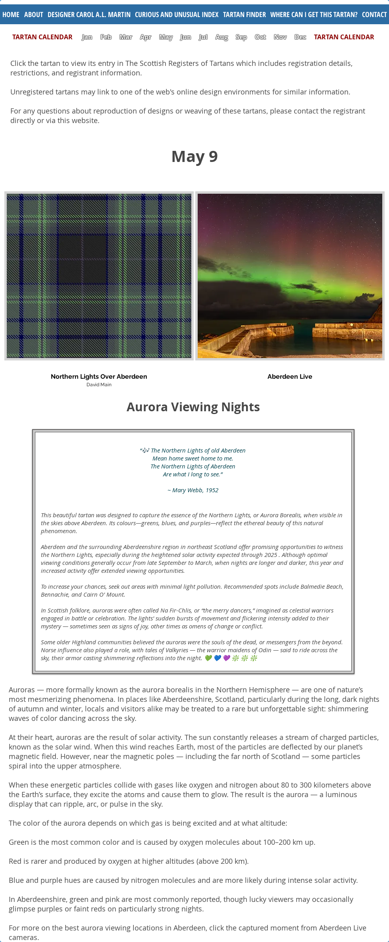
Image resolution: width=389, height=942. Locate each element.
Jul (204, 37)
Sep (241, 37)
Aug (222, 37)
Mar (125, 37)
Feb (106, 37)
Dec (300, 37)
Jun (186, 37)
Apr (145, 37)
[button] (177, 14)
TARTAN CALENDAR (46, 37)
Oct (261, 37)
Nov (280, 37)
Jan (87, 37)
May (166, 37)
